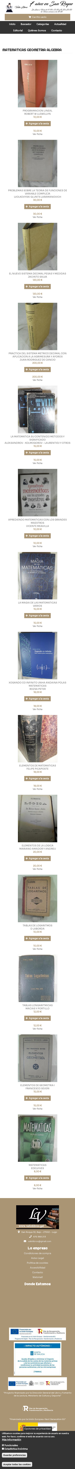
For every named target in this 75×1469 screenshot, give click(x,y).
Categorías (42, 24)
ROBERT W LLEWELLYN (37, 113)
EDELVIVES (37, 1168)
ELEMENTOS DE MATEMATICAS (37, 765)
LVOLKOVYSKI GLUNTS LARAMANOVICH (37, 196)
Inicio (12, 24)
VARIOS (37, 605)
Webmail (38, 1277)
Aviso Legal (37, 1258)
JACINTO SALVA (37, 276)
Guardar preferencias (14, 1455)
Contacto (56, 30)
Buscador (26, 24)
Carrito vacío (38, 17)
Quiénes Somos (37, 30)
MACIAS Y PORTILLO (37, 1008)
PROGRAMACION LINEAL (37, 110)
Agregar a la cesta (37, 123)
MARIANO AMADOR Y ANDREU (37, 848)
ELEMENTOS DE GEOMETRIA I (37, 1085)
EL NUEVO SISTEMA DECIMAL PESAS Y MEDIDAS (37, 273)
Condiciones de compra (37, 1253)
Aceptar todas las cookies (17, 1464)
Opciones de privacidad (37, 1428)
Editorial (18, 30)
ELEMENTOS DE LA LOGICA (37, 845)
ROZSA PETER (37, 689)
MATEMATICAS (37, 1165)
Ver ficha (37, 134)
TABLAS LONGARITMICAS (37, 1005)
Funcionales (11, 1445)
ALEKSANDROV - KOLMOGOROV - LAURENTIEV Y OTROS (37, 443)
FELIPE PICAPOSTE (37, 768)
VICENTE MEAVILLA (37, 526)
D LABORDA (37, 928)
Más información (11, 1439)
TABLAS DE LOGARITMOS (37, 925)
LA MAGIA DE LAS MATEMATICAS (37, 602)
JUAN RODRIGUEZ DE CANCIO (37, 359)
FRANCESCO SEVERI (37, 1088)
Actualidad (60, 24)
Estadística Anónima (16, 1448)
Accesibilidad (37, 1267)
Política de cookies (37, 1262)
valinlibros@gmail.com (39, 1241)
